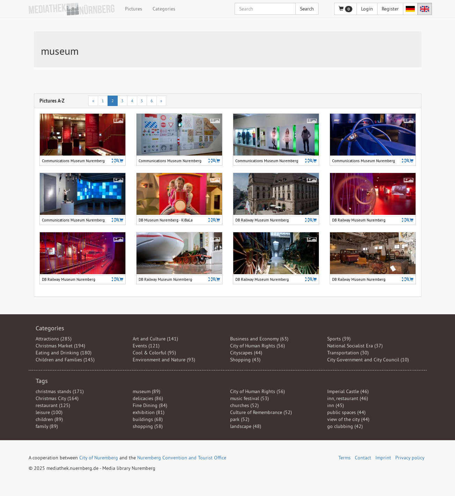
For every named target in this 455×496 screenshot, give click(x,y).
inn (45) (335, 405)
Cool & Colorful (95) (154, 353)
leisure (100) (49, 412)
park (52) (239, 419)
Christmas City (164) (57, 398)
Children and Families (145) (65, 359)
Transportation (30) (348, 353)
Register (390, 9)
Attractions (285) (54, 339)
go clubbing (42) (345, 426)
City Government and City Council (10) (368, 359)
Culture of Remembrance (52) (261, 412)
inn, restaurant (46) (347, 398)
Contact (363, 457)
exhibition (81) (148, 412)
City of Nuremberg (98, 457)
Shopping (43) (245, 359)
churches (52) (244, 405)
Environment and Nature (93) (164, 359)
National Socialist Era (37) (355, 346)
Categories (164, 9)
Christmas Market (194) (60, 346)
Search (307, 9)
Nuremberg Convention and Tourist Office (181, 457)
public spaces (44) (346, 412)
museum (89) (146, 391)
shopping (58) (148, 426)
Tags (42, 381)
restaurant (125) (53, 405)
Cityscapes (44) (246, 353)
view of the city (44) (348, 419)
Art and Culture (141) (155, 339)
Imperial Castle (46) (348, 391)
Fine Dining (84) (150, 405)
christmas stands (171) (60, 391)
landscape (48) (245, 426)
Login (367, 9)
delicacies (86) (148, 398)
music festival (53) (249, 398)
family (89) (47, 426)
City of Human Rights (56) (257, 346)
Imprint (383, 457)
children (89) (49, 419)
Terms (344, 457)
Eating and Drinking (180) (63, 353)
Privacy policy (410, 457)
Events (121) (146, 346)
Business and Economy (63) (259, 339)
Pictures (133, 9)
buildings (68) (148, 419)
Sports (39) (339, 339)
